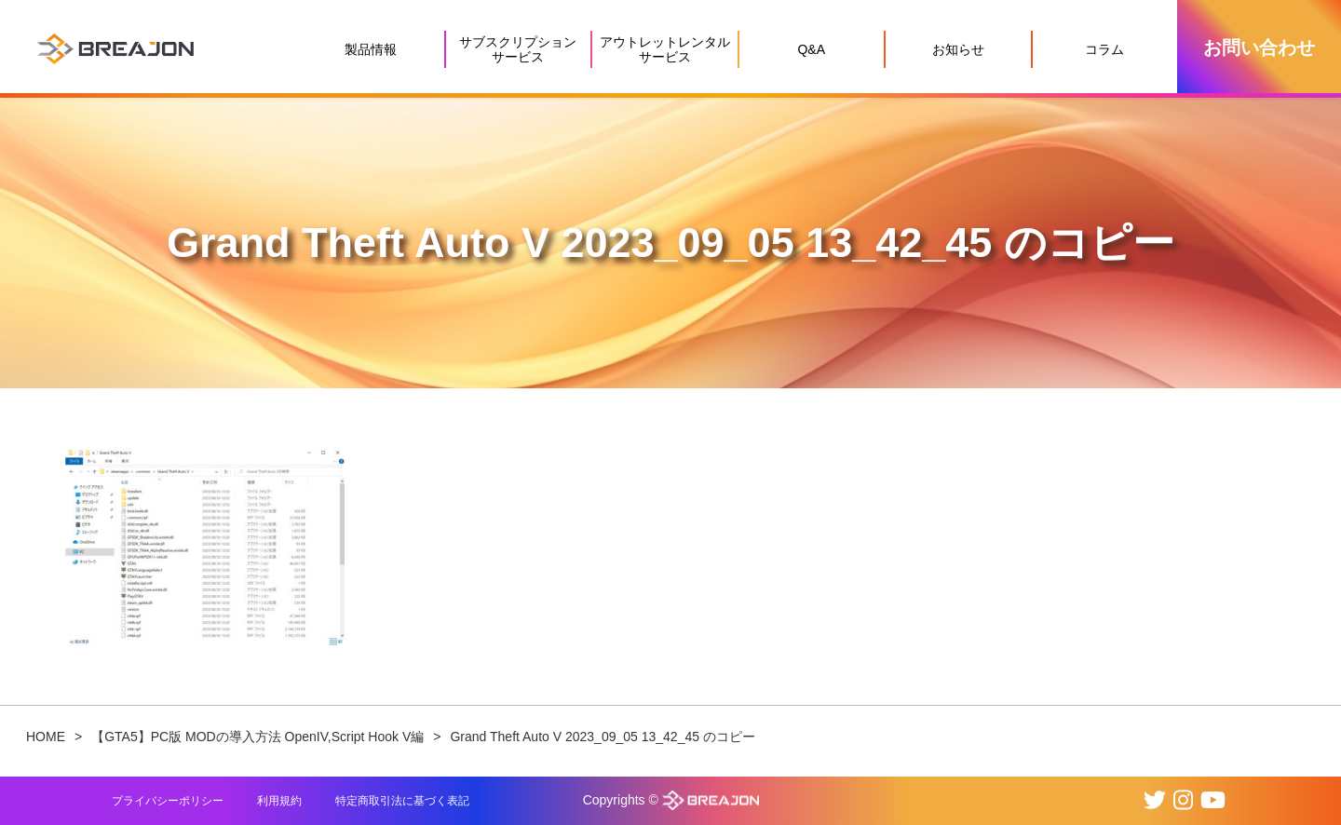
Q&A (811, 49)
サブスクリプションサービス (517, 49)
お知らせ (958, 49)
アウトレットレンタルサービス (665, 49)
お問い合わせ (1259, 47)
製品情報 (371, 49)
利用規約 (279, 800)
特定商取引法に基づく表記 (402, 800)
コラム (1104, 49)
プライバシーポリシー (168, 800)
